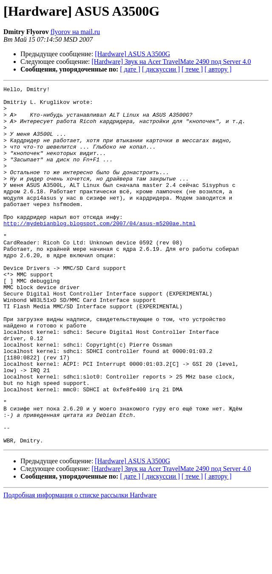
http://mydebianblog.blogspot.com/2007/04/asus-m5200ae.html (99, 251)
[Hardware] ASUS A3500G (132, 53)
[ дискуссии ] (161, 69)
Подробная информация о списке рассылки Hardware (80, 566)
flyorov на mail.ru (75, 31)
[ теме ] (192, 69)
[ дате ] (130, 69)
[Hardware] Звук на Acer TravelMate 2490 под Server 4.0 (171, 61)
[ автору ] (217, 69)
